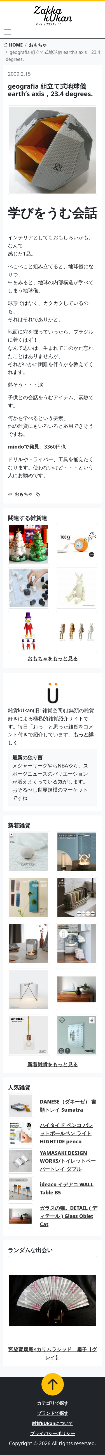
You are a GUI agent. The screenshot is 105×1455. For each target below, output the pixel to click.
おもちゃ (38, 45)
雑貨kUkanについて (52, 1423)
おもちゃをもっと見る (52, 658)
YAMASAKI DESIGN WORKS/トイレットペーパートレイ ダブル (68, 1161)
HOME (13, 45)
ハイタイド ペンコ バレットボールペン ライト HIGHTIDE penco (66, 1133)
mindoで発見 (23, 446)
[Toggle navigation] (7, 32)
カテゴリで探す (52, 1403)
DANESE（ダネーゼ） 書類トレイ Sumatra (68, 1105)
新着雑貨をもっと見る (52, 1064)
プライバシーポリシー (52, 1433)
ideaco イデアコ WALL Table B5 (67, 1188)
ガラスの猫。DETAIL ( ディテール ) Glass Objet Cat (68, 1216)
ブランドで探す (52, 1413)
